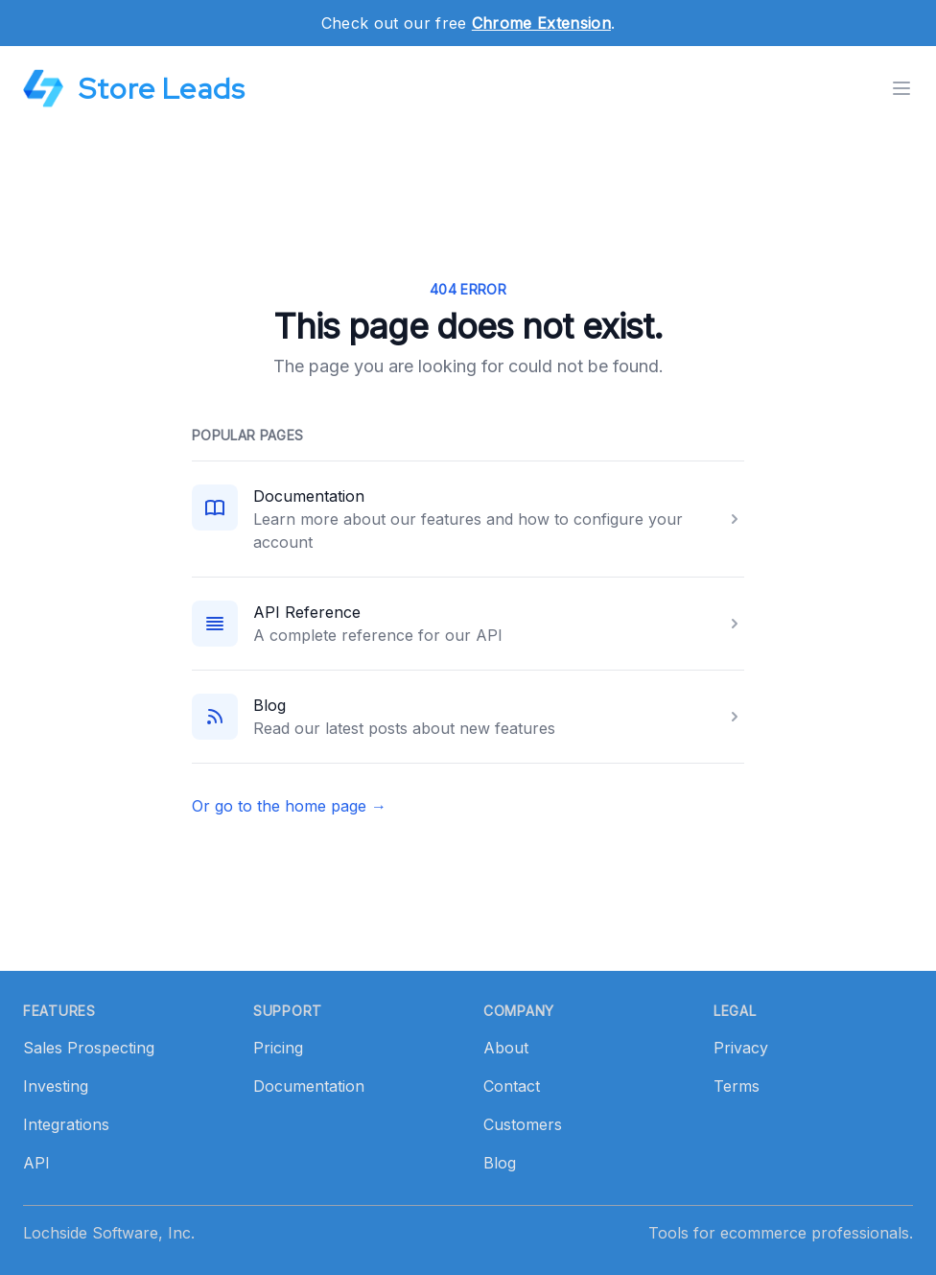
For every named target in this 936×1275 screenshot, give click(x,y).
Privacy (741, 1047)
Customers (522, 1124)
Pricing (278, 1047)
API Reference (307, 612)
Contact (511, 1086)
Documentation (308, 496)
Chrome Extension (541, 23)
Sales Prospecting (88, 1047)
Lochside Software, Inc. (109, 1232)
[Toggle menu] (901, 88)
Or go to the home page (289, 805)
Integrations (66, 1124)
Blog (269, 705)
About (505, 1047)
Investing (55, 1086)
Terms (737, 1086)
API (36, 1162)
